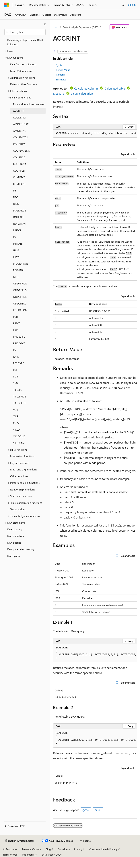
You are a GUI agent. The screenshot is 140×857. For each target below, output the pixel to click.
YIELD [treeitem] (16, 429)
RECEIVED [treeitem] (18, 363)
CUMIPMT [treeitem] (19, 177)
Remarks (60, 74)
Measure (58, 93)
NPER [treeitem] (16, 277)
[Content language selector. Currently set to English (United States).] (19, 841)
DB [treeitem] (14, 190)
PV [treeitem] (14, 350)
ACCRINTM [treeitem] (19, 117)
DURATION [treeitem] (19, 223)
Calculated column (86, 88)
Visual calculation (82, 93)
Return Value (63, 70)
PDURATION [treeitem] (20, 310)
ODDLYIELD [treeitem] (19, 303)
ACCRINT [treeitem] (18, 110)
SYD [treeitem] (15, 383)
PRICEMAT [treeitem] (19, 343)
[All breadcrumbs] (56, 27)
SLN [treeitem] (15, 376)
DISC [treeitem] (16, 203)
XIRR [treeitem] (15, 416)
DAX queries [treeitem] (14, 542)
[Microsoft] (6, 5)
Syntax (59, 65)
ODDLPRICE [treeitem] (20, 296)
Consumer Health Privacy (103, 849)
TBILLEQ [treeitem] (17, 389)
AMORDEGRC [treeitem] (21, 124)
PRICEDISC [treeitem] (19, 336)
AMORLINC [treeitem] (19, 130)
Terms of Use (10, 854)
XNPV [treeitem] (16, 423)
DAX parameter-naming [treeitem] (20, 549)
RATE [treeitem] (16, 356)
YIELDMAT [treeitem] (19, 443)
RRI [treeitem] (15, 370)
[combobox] (25, 32)
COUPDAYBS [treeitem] (20, 137)
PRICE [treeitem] (16, 330)
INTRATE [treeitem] (17, 243)
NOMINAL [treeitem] (19, 270)
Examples (61, 79)
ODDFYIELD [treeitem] (20, 290)
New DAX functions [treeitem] (21, 71)
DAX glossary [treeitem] (14, 529)
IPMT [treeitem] (16, 250)
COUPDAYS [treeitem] (19, 144)
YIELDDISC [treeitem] (19, 436)
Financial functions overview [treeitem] (28, 104)
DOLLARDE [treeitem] (19, 210)
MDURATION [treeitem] (20, 263)
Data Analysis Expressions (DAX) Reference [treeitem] (25, 42)
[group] (95, 134)
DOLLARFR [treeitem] (19, 217)
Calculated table (115, 88)
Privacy (78, 849)
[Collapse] (44, 24)
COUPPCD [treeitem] (19, 170)
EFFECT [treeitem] (17, 230)
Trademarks (28, 854)
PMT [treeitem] (15, 316)
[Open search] (123, 5)
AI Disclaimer (10, 849)
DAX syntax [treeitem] (13, 556)
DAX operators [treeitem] (15, 536)
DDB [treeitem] (15, 197)
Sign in (132, 4)
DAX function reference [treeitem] (23, 64)
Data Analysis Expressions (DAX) (80, 27)
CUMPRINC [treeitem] (19, 184)
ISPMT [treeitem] (16, 257)
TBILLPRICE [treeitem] (19, 396)
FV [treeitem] (14, 237)
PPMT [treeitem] (16, 323)
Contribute (64, 849)
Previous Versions (31, 849)
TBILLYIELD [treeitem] (19, 403)
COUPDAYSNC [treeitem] (21, 150)
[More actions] (134, 27)
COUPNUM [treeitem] (19, 164)
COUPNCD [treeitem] (19, 157)
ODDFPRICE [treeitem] (20, 283)
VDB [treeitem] (15, 409)
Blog (48, 849)
